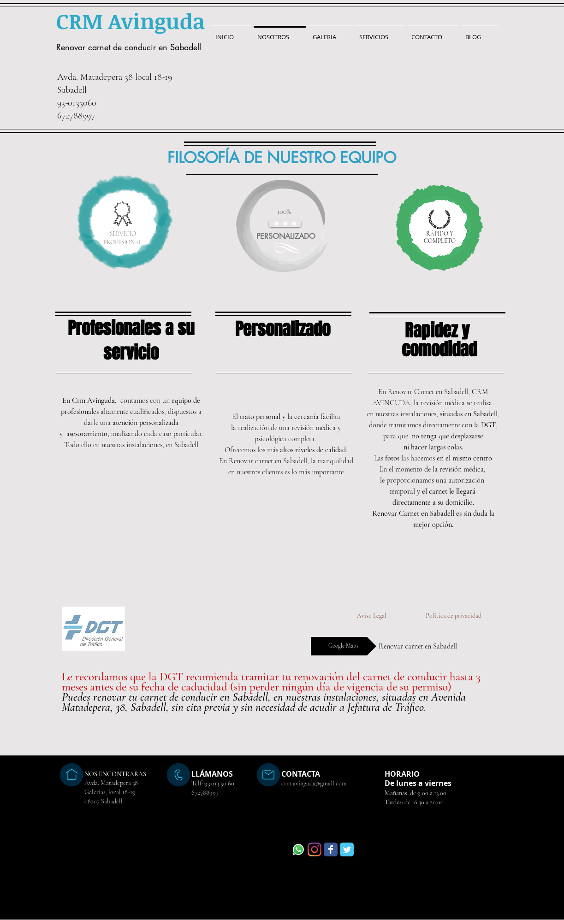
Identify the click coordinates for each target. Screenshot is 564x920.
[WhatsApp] (298, 849)
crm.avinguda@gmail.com (314, 783)
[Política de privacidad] (454, 616)
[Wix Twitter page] (347, 849)
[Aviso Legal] (371, 616)
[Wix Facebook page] (331, 849)
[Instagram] (314, 849)
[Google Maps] (343, 646)
